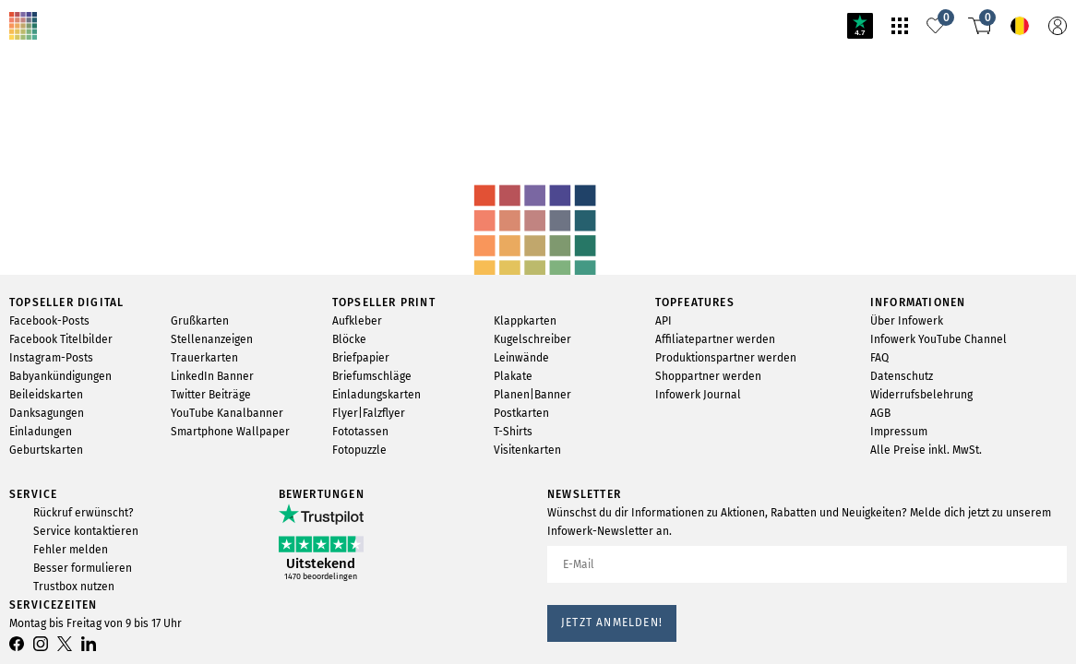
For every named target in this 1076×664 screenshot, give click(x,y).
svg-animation (145, 121)
